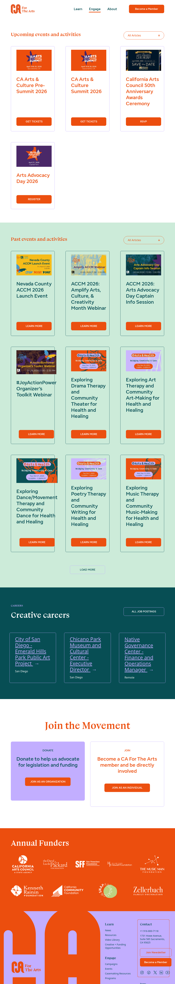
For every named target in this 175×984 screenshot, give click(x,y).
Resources (110, 935)
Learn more (34, 326)
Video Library (112, 939)
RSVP (143, 121)
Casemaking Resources (118, 973)
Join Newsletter (156, 952)
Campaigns (111, 964)
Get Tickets (34, 121)
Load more (87, 569)
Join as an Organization (47, 782)
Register (34, 199)
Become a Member (146, 9)
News (108, 930)
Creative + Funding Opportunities (115, 946)
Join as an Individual (127, 788)
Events (108, 968)
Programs (110, 978)
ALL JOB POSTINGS (144, 612)
